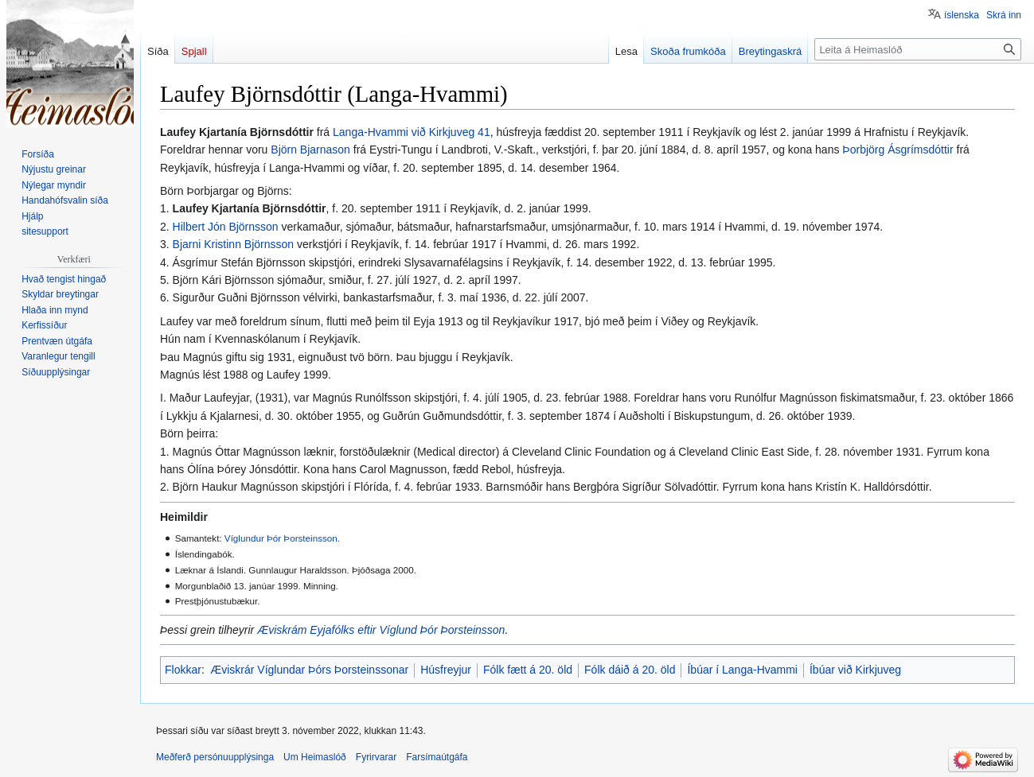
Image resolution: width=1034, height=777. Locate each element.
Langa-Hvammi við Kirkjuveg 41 (411, 132)
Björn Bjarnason (310, 149)
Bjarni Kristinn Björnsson (234, 244)
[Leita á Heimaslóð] (917, 49)
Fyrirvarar (376, 757)
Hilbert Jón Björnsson (226, 226)
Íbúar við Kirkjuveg (855, 669)
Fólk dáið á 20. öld (629, 669)
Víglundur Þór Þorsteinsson (281, 538)
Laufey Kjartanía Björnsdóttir (249, 208)
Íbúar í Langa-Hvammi (742, 669)
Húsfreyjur (445, 669)
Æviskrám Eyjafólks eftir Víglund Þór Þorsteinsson (381, 630)
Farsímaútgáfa (436, 757)
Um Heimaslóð (314, 757)
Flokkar (183, 669)
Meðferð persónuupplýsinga (215, 757)
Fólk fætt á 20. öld (527, 669)
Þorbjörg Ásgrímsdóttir (897, 149)
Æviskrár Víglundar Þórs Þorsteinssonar (309, 669)
